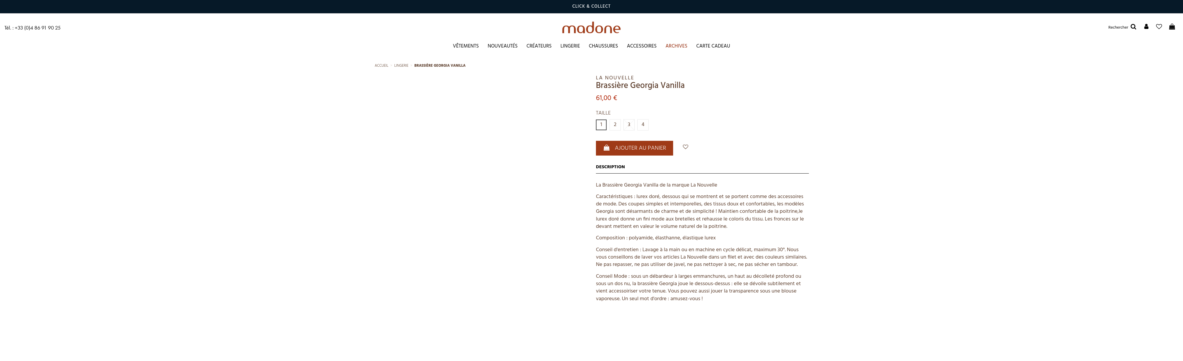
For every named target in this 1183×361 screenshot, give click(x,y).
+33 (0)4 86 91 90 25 (38, 27)
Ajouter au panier (634, 148)
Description (610, 167)
